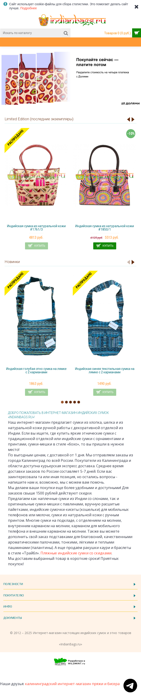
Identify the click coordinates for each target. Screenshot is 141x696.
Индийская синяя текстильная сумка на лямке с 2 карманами (104, 370)
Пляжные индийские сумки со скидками (75, 553)
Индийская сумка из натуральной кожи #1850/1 (104, 227)
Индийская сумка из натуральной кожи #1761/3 (36, 227)
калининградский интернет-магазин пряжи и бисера (72, 683)
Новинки (12, 261)
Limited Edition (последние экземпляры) (39, 119)
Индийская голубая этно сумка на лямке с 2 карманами (36, 370)
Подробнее (28, 8)
